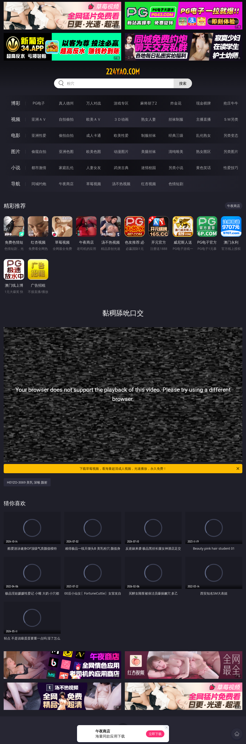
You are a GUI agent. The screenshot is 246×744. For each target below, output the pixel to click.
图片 (15, 151)
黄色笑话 (203, 167)
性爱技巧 (230, 167)
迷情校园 (148, 167)
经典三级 (176, 135)
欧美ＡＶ (93, 119)
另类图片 (230, 151)
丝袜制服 (176, 119)
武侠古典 (121, 167)
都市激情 (38, 167)
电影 (15, 135)
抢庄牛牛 (230, 103)
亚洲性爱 (38, 135)
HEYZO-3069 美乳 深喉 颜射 (27, 482)
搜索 (182, 83)
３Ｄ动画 (121, 119)
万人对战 (93, 103)
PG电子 (39, 103)
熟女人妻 (148, 119)
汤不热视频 (121, 183)
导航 (15, 184)
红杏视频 (148, 183)
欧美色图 (93, 151)
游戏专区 (121, 103)
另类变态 (230, 135)
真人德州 (66, 103)
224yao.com (123, 71)
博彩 (15, 103)
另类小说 (176, 167)
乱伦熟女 (203, 135)
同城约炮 (38, 183)
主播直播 (203, 119)
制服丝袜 (148, 135)
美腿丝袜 (148, 151)
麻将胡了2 (148, 103)
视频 (15, 119)
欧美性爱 (121, 135)
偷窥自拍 (38, 151)
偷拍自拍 (66, 135)
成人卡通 (93, 135)
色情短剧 (176, 183)
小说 (15, 167)
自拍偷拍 (66, 119)
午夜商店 (66, 183)
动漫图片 (121, 151)
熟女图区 (203, 151)
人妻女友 (93, 167)
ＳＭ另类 (230, 119)
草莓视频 (93, 183)
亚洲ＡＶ (38, 119)
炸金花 (175, 103)
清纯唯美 (176, 151)
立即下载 (155, 734)
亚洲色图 (66, 151)
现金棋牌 (203, 103)
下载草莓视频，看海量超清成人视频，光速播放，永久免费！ (160, 468)
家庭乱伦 (66, 167)
